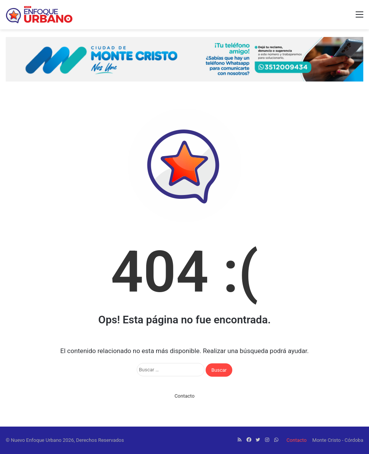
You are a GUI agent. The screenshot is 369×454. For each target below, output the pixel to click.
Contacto (184, 396)
